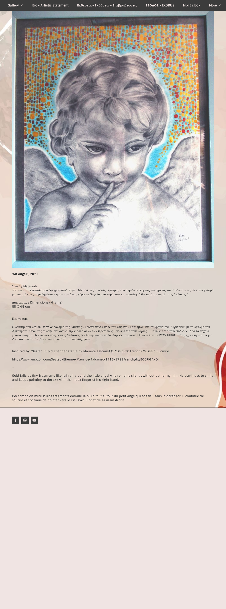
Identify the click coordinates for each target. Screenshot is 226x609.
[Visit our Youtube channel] (34, 420)
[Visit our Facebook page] (15, 420)
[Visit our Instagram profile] (25, 420)
